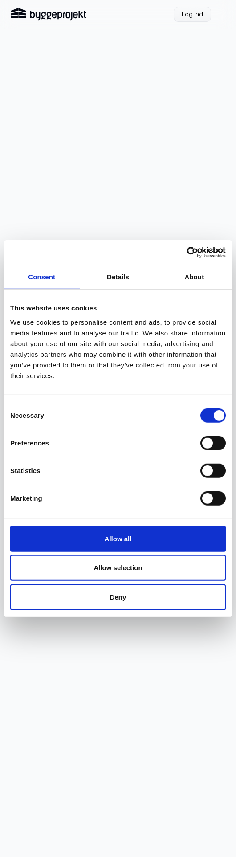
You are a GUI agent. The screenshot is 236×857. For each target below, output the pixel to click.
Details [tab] (118, 276)
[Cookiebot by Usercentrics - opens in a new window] (187, 252)
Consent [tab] (41, 276)
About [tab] (194, 276)
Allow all (118, 538)
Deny (118, 596)
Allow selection (118, 567)
